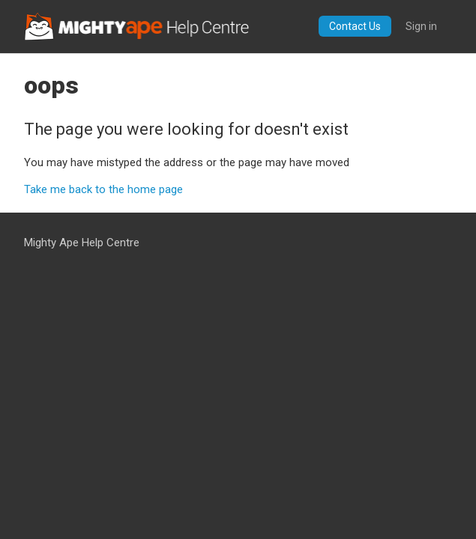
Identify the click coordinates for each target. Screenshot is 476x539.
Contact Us (355, 26)
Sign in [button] (421, 26)
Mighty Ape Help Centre (81, 242)
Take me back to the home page (103, 189)
